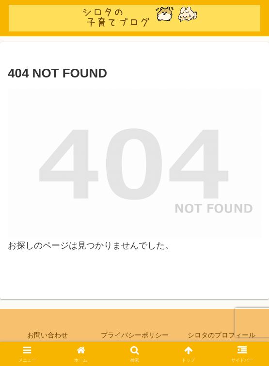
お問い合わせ (47, 335)
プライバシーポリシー (135, 335)
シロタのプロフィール (221, 335)
